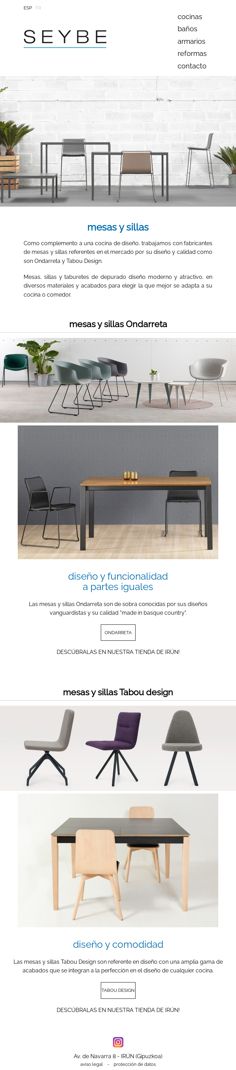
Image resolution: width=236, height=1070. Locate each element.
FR (38, 7)
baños (187, 29)
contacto (192, 66)
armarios (191, 41)
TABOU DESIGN (118, 990)
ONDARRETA (118, 632)
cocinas (190, 17)
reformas (192, 53)
